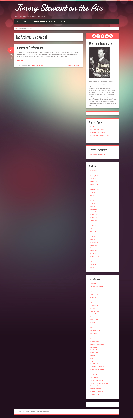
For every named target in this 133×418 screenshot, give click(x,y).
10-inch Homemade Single (97, 286)
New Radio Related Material (97, 345)
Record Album (94, 356)
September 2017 (95, 190)
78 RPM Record (94, 295)
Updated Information (74, 65)
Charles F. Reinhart (38, 65)
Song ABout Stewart (95, 364)
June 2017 (93, 198)
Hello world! (102, 154)
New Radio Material (95, 342)
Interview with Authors (96, 331)
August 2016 (94, 226)
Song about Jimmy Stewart (97, 361)
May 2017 (93, 201)
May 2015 (93, 267)
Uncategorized (94, 386)
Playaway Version (95, 353)
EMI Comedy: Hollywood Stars (98, 130)
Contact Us (25, 21)
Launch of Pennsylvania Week (98, 138)
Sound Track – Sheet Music (97, 369)
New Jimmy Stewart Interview (98, 132)
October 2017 (94, 187)
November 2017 (94, 184)
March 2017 (93, 206)
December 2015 (94, 248)
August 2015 (94, 259)
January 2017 (94, 212)
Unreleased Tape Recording (97, 392)
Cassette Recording (95, 311)
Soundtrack (93, 372)
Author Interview (95, 306)
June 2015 (93, 265)
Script (92, 358)
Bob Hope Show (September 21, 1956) (100, 135)
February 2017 (94, 209)
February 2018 (94, 176)
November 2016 (94, 217)
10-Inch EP (93, 284)
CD (91, 317)
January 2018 (94, 179)
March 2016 (93, 240)
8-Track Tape (94, 297)
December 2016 (94, 215)
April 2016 (93, 237)
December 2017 (94, 181)
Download (93, 322)
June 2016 (93, 231)
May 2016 (93, 234)
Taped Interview (94, 378)
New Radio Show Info (96, 350)
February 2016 (94, 242)
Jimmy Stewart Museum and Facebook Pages (45, 21)
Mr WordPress (94, 154)
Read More (20, 60)
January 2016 (94, 245)
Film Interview (94, 325)
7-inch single (94, 292)
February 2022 (94, 170)
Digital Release (94, 320)
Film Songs (93, 328)
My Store (63, 21)
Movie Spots (94, 333)
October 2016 (94, 220)
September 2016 (95, 223)
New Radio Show (95, 347)
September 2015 (95, 256)
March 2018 (93, 173)
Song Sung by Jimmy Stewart (98, 367)
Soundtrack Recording (96, 375)
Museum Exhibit (94, 336)
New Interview (94, 339)
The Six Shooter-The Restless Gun (99, 383)
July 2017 (93, 195)
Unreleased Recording (96, 389)
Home (17, 21)
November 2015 (94, 251)
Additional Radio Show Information (99, 300)
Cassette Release (95, 314)
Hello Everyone (94, 127)
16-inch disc (94, 289)
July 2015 (93, 262)
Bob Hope (93, 309)
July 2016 (93, 229)
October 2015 (94, 253)
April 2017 (93, 204)
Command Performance (30, 48)
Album (92, 303)
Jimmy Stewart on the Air (62, 7)
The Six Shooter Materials (97, 381)
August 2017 (94, 193)
